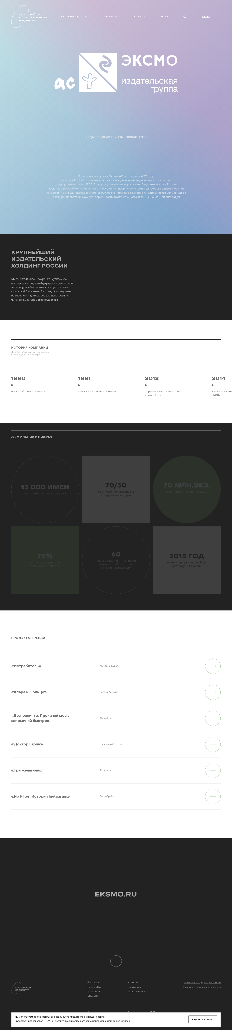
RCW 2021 (93, 996)
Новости (139, 17)
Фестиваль (93, 983)
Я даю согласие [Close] (203, 1019)
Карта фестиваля (137, 992)
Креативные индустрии (74, 17)
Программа (111, 17)
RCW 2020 (93, 992)
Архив (164, 17)
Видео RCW (94, 987)
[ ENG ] (206, 17)
